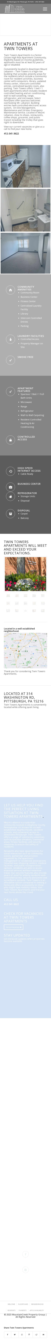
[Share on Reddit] (36, 1335)
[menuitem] (11, 1304)
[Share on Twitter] (14, 1335)
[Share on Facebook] (7, 1335)
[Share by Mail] (43, 1335)
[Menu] (44, 9)
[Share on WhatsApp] (22, 1335)
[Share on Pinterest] (29, 1335)
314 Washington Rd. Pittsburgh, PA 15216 (20, 2)
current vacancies (23, 126)
